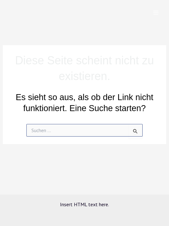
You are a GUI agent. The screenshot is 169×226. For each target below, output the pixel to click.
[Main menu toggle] (156, 12)
